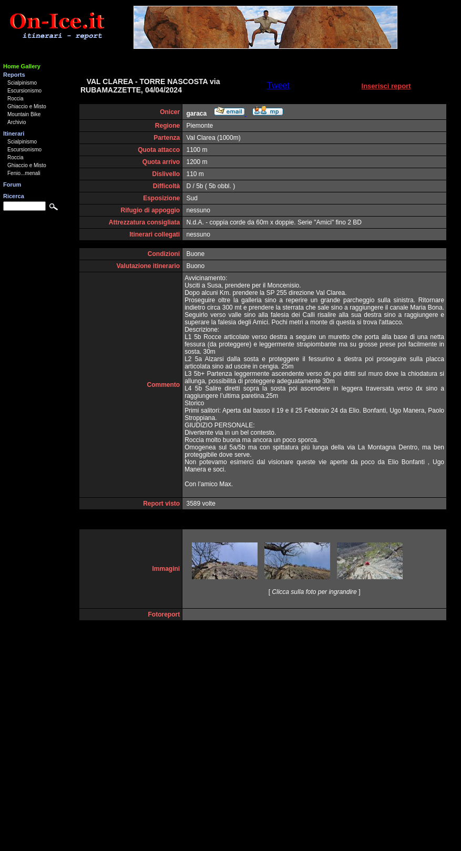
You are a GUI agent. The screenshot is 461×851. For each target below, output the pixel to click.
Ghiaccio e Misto (26, 106)
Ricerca (13, 196)
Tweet (278, 85)
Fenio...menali (23, 173)
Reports (14, 74)
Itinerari (13, 133)
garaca (197, 113)
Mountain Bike (23, 114)
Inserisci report (386, 86)
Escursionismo (24, 91)
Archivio (16, 122)
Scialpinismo (22, 83)
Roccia (15, 98)
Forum (12, 184)
